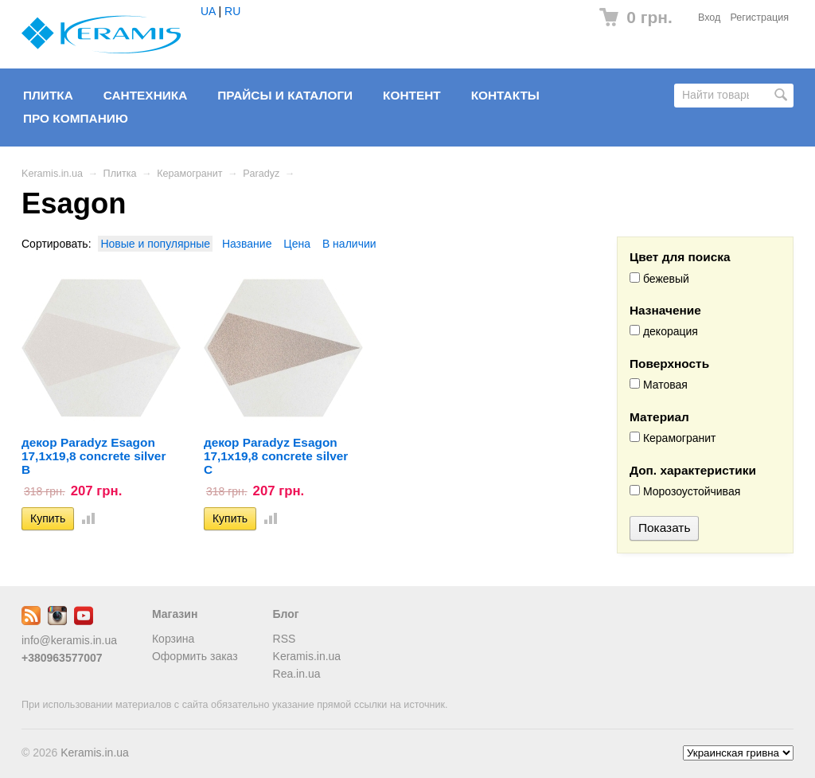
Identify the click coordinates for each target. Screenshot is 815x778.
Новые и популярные (155, 243)
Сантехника (145, 95)
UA (208, 11)
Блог (286, 614)
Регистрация (759, 17)
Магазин (174, 614)
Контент (412, 95)
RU (232, 11)
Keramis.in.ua (52, 173)
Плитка (48, 95)
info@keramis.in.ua (69, 640)
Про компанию (75, 118)
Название (247, 243)
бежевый (659, 278)
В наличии (349, 243)
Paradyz (261, 173)
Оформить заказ (195, 656)
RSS (284, 638)
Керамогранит (189, 173)
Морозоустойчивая (685, 491)
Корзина (173, 638)
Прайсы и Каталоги (285, 95)
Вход (709, 17)
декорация (664, 331)
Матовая (659, 384)
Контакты (505, 95)
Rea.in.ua (297, 673)
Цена (296, 243)
